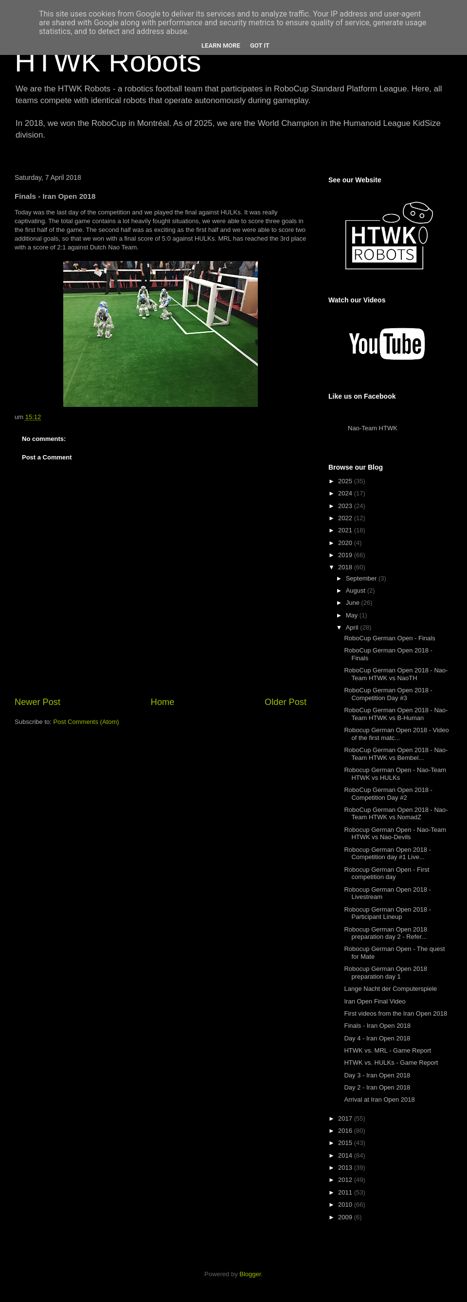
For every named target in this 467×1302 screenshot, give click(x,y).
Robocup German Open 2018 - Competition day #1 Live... (387, 853)
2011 (346, 1192)
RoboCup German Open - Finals (389, 638)
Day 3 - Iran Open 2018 (377, 1075)
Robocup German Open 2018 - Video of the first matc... (396, 733)
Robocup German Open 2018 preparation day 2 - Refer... (385, 933)
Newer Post (37, 702)
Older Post (285, 702)
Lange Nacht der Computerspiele (390, 988)
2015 (346, 1142)
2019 (346, 555)
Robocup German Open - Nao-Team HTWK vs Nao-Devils (395, 833)
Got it (259, 45)
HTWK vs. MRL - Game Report (387, 1050)
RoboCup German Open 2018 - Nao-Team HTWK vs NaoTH (396, 674)
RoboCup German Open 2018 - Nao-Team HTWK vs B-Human (396, 713)
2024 (346, 493)
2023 (346, 506)
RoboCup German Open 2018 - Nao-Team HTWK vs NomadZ (396, 813)
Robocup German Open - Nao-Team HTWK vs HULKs (395, 773)
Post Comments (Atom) (86, 721)
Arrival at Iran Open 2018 (379, 1099)
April (353, 627)
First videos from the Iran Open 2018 (395, 1013)
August (356, 590)
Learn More (220, 45)
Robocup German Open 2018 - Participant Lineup (387, 913)
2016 (346, 1130)
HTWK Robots (108, 61)
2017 (346, 1118)
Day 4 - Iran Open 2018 (377, 1038)
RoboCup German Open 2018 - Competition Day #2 (388, 793)
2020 (346, 542)
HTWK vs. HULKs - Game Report (391, 1062)
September (362, 578)
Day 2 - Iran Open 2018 (377, 1087)
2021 (346, 530)
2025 (346, 481)
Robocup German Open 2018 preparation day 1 (385, 972)
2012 (346, 1179)
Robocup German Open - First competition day (386, 873)
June (353, 602)
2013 (346, 1167)
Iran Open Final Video (374, 1001)
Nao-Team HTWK (372, 428)
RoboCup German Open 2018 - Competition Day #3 (388, 694)
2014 (346, 1155)
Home (163, 702)
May (352, 615)
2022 (346, 518)
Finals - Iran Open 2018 (377, 1025)
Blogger (250, 1274)
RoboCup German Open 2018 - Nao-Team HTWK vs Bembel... (396, 753)
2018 (346, 567)
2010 (346, 1204)
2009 (346, 1217)
